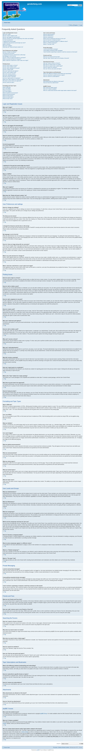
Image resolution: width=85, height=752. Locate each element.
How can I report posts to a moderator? (11, 78)
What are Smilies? (7, 90)
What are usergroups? (48, 37)
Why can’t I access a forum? (9, 73)
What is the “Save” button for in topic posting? (13, 79)
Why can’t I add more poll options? (10, 71)
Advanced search (78, 6)
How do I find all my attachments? (51, 82)
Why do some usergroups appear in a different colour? (55, 41)
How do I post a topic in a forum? (10, 65)
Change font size (81, 22)
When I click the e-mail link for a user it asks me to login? (15, 60)
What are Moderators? (48, 35)
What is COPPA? (7, 44)
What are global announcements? (10, 92)
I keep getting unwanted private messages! (53, 50)
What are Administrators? (49, 34)
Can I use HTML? (7, 88)
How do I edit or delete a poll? (9, 72)
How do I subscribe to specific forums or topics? (54, 75)
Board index (7, 22)
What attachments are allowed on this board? (53, 81)
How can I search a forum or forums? (51, 63)
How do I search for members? (50, 67)
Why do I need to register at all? (10, 35)
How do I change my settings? (9, 51)
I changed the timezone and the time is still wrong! (14, 54)
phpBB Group (43, 713)
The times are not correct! (8, 53)
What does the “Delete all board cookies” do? (13, 47)
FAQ (71, 25)
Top (5, 112)
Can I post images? (7, 91)
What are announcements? (9, 94)
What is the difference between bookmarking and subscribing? (57, 73)
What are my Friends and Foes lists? (51, 56)
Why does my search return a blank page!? (53, 65)
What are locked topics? (8, 97)
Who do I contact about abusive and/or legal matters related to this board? (60, 90)
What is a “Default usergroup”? (50, 42)
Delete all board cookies (63, 747)
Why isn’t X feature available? (50, 89)
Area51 (4, 723)
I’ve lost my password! (8, 39)
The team (55, 747)
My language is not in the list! (9, 56)
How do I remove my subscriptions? (51, 76)
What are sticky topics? (8, 95)
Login (81, 25)
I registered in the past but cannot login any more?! (14, 42)
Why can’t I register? (7, 45)
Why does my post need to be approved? (12, 80)
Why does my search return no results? (52, 64)
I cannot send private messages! (50, 49)
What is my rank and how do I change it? (12, 59)
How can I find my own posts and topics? (52, 68)
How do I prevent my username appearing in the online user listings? (18, 38)
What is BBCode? (7, 87)
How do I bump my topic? (8, 82)
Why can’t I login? (7, 34)
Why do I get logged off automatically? (11, 37)
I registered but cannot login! (9, 41)
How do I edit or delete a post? (10, 66)
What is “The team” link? (48, 44)
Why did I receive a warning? (9, 76)
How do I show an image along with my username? (14, 57)
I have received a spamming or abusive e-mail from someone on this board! (60, 51)
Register (76, 25)
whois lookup (25, 731)
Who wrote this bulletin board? (50, 87)
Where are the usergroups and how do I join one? (54, 38)
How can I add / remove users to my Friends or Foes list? (56, 58)
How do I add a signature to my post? (11, 68)
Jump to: (58, 743)
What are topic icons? (8, 98)
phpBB (38, 749)
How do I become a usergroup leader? (52, 39)
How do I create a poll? (8, 69)
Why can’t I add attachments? (9, 75)
